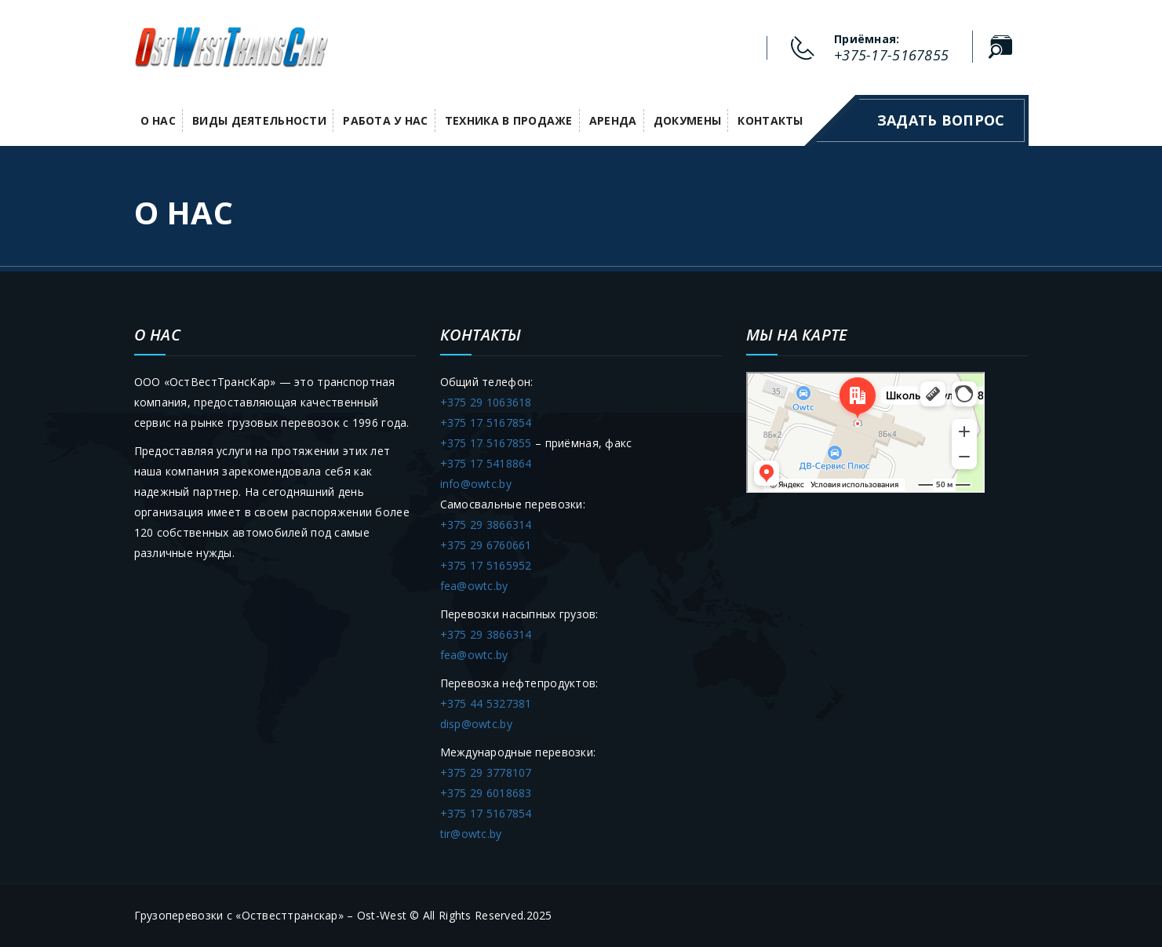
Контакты (770, 120)
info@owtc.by (476, 483)
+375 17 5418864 (486, 463)
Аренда (613, 120)
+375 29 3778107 (486, 772)
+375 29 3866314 (486, 524)
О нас (158, 120)
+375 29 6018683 (486, 792)
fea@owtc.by (474, 585)
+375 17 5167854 (486, 422)
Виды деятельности (259, 120)
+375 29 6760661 (486, 544)
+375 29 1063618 (486, 402)
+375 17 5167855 (486, 442)
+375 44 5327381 (486, 703)
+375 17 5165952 (486, 565)
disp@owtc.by (476, 723)
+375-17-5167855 (891, 55)
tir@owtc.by (471, 833)
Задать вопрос (941, 120)
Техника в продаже (509, 120)
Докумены (687, 120)
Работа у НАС (385, 120)
